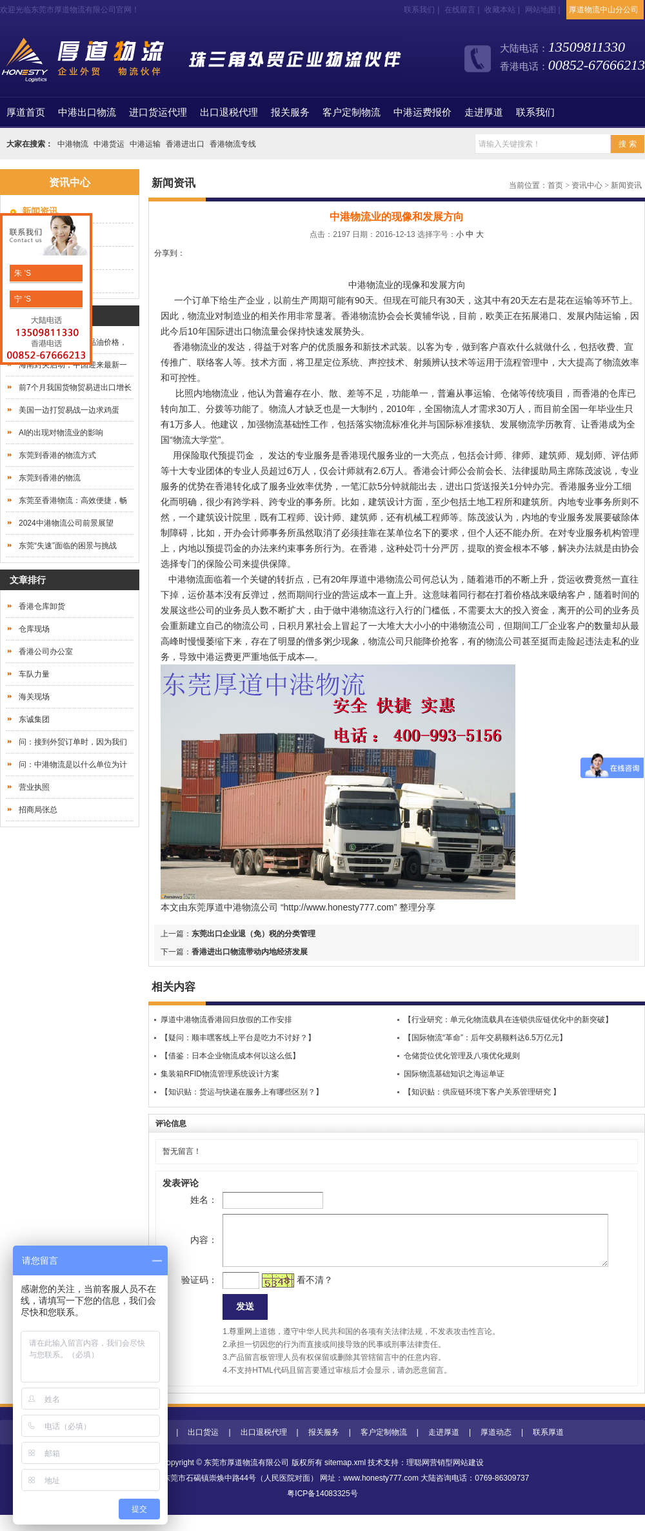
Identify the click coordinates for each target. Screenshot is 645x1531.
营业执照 (34, 787)
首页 (25, 112)
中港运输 (145, 144)
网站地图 (540, 9)
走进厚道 (483, 112)
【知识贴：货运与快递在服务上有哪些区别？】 (242, 1091)
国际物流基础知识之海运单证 (454, 1073)
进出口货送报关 (477, 486)
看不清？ (294, 1293)
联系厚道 (548, 1448)
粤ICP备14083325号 (322, 1509)
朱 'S (21, 273)
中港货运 (109, 144)
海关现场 (34, 696)
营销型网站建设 (457, 1478)
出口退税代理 (229, 112)
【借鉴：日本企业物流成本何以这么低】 (230, 1055)
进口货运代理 (158, 112)
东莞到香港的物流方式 (57, 455)
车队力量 (34, 674)
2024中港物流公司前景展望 (66, 523)
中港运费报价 (422, 112)
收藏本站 (499, 9)
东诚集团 (34, 719)
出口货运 (203, 1448)
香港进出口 (185, 144)
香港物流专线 (233, 144)
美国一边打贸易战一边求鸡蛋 (69, 410)
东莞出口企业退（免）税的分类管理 (253, 933)
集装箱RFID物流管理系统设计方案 (220, 1073)
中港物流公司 (251, 907)
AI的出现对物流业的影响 (61, 432)
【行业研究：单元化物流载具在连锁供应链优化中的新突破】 (508, 1019)
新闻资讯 (626, 185)
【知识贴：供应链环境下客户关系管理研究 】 (482, 1091)
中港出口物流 (87, 112)
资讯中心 (586, 185)
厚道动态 (496, 1448)
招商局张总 (38, 809)
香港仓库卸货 (42, 606)
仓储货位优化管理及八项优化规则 (462, 1055)
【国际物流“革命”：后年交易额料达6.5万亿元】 (485, 1037)
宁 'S (21, 298)
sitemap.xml (345, 1478)
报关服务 (290, 112)
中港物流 (72, 144)
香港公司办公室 (46, 651)
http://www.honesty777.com (339, 907)
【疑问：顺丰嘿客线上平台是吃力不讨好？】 (238, 1037)
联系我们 (419, 9)
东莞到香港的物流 (50, 477)
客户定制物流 (351, 112)
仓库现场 (34, 628)
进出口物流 (247, 331)
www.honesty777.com (381, 1494)
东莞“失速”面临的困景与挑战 (68, 545)
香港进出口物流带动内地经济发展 (250, 951)
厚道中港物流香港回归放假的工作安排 (226, 1019)
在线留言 (459, 9)
